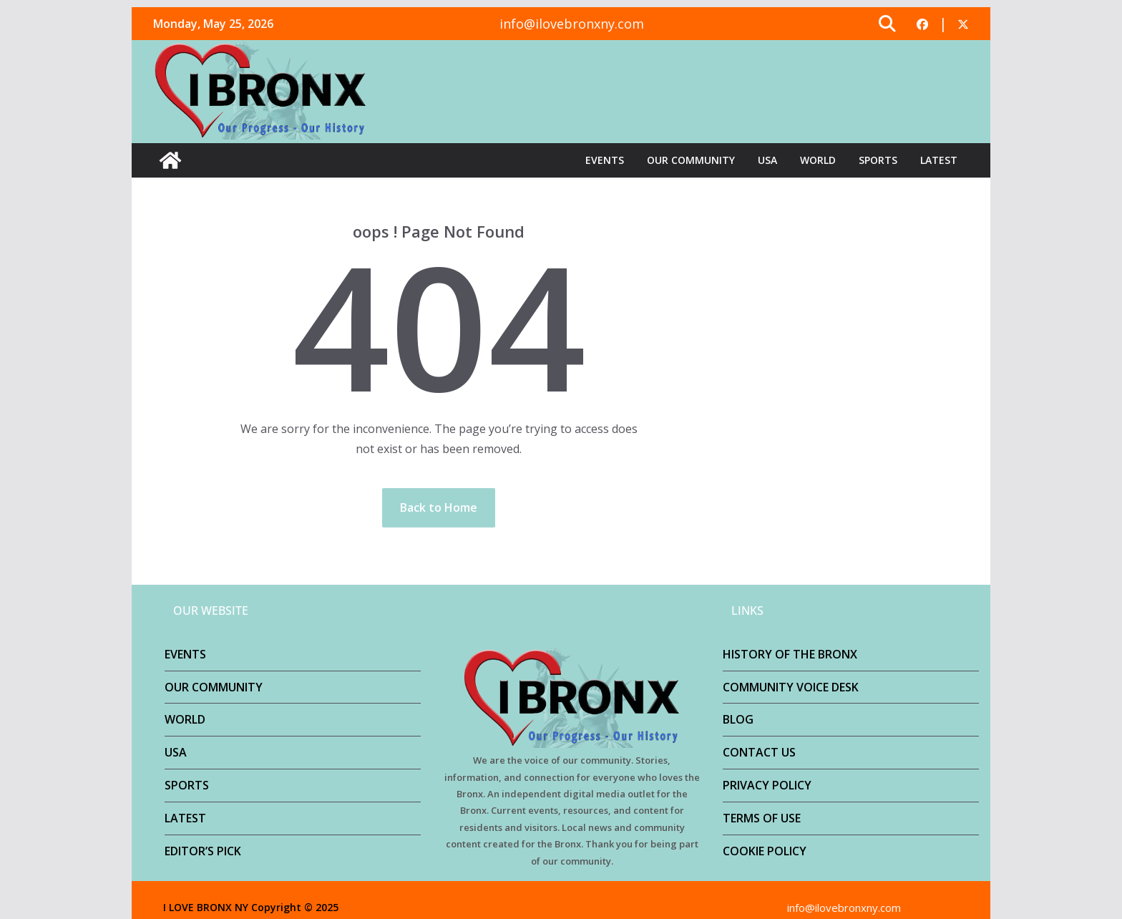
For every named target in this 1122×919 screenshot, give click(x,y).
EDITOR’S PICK (203, 851)
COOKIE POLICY (764, 851)
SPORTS (878, 160)
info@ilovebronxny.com (571, 23)
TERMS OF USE (762, 818)
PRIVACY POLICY (767, 785)
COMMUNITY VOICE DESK (791, 687)
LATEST (938, 160)
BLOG (738, 719)
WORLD (818, 160)
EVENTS (604, 160)
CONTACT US (759, 752)
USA (767, 160)
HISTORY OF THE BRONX (790, 654)
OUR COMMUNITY (691, 160)
